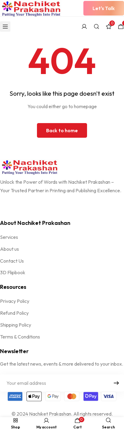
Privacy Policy (14, 301)
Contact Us (12, 261)
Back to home (62, 130)
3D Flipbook (12, 272)
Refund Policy (14, 313)
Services (9, 237)
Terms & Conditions (20, 337)
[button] (103, 8)
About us (9, 249)
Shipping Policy (15, 325)
